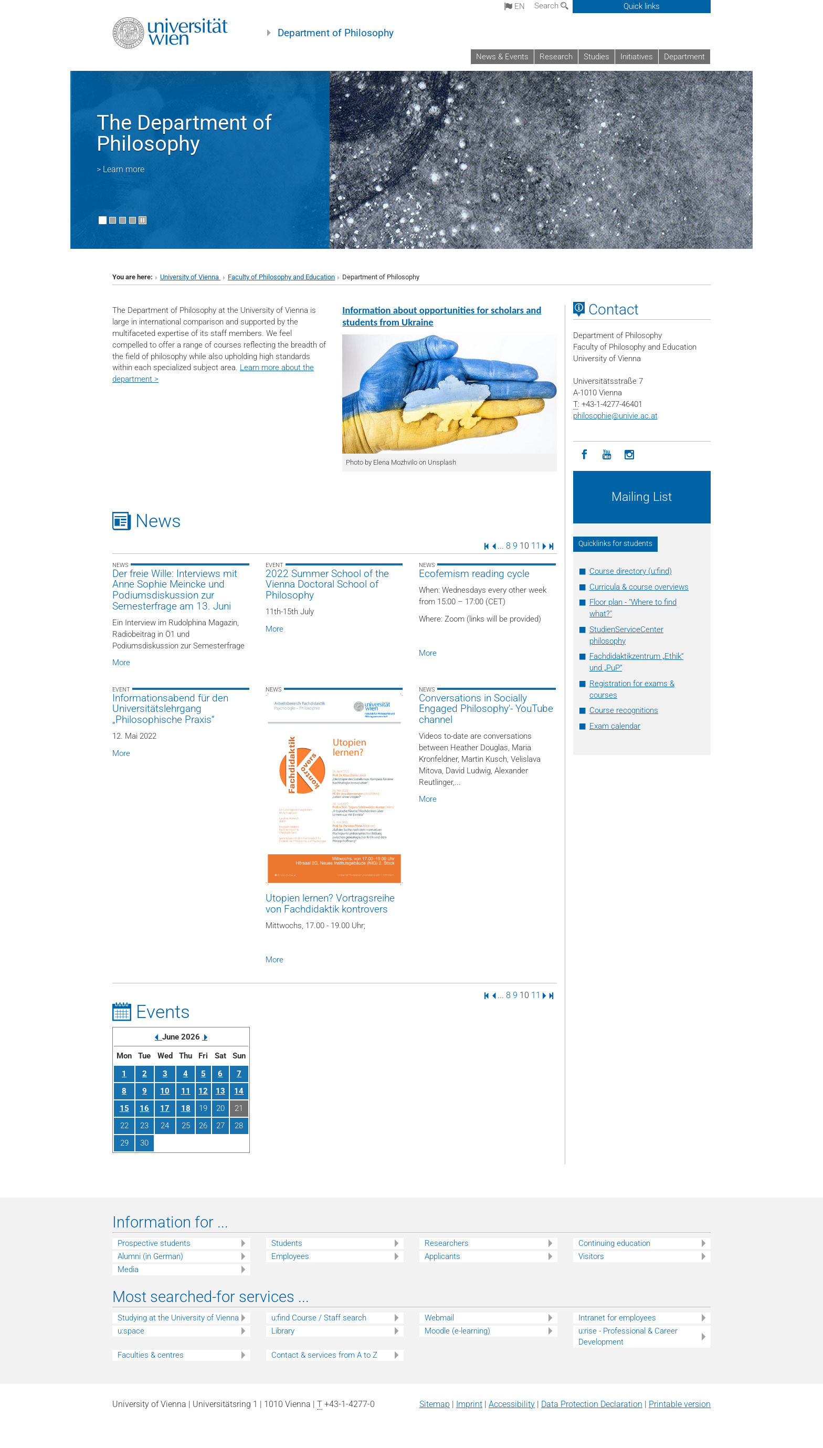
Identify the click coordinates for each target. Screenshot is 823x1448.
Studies (596, 56)
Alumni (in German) (150, 1256)
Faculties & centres (151, 1355)
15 (124, 1108)
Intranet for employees (617, 1318)
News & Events (502, 56)
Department (684, 56)
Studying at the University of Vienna (178, 1318)
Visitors (591, 1256)
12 (203, 1091)
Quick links (642, 6)
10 (165, 1091)
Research (556, 56)
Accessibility (512, 1404)
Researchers (447, 1243)
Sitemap (434, 1404)
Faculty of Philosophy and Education (281, 277)
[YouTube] (607, 455)
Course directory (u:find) (630, 571)
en (514, 6)
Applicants (442, 1256)
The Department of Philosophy (184, 133)
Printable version (680, 1404)
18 (186, 1108)
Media (128, 1269)
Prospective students (154, 1243)
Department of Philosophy (336, 33)
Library (282, 1331)
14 (239, 1091)
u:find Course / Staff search (318, 1318)
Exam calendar (614, 726)
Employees (290, 1256)
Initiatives (636, 56)
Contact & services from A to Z (324, 1355)
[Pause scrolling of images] (142, 220)
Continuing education (614, 1243)
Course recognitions (623, 710)
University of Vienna (190, 277)
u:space (131, 1331)
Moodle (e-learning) (457, 1331)
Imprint (469, 1404)
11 (536, 546)
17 (165, 1108)
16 (144, 1108)
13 (220, 1091)
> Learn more (120, 169)
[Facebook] (584, 455)
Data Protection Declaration (591, 1404)
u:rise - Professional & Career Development (628, 1336)
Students (286, 1243)
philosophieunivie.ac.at (615, 416)
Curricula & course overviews (639, 587)
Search (551, 6)
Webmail (439, 1318)
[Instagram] (629, 455)
